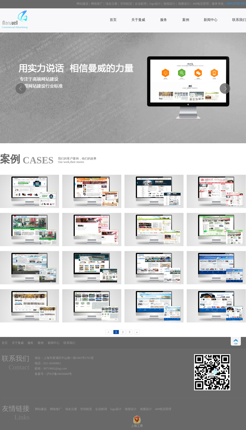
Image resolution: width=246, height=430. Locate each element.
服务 (163, 20)
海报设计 (169, 3)
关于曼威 (138, 20)
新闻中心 (210, 20)
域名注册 (111, 3)
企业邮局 (141, 3)
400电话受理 (201, 3)
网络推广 (97, 3)
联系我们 (239, 20)
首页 (113, 20)
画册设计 (184, 3)
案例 (185, 20)
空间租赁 (126, 3)
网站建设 (82, 3)
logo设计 (155, 3)
